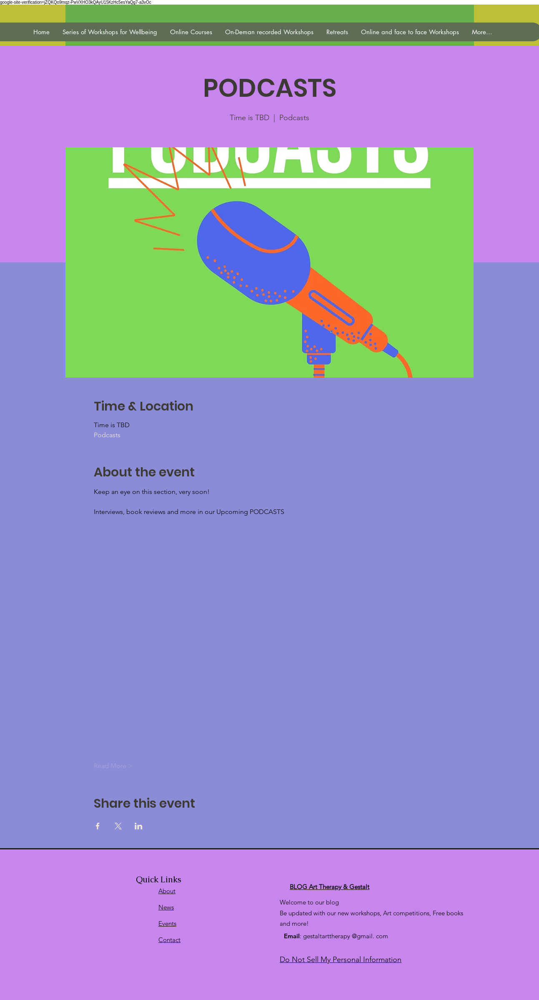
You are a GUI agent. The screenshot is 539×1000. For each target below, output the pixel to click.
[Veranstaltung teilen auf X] (118, 826)
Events (167, 923)
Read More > (113, 766)
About (166, 891)
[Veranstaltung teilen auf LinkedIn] (139, 826)
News (166, 907)
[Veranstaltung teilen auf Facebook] (98, 826)
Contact (169, 940)
